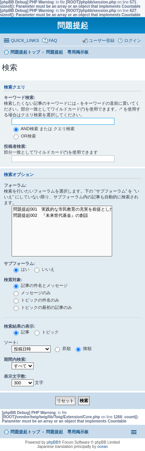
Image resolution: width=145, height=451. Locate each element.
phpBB (52, 442)
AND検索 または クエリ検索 (44, 128)
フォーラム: (15, 185)
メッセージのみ (32, 292)
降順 (84, 348)
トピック (46, 332)
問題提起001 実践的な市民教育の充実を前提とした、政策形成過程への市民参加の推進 (61, 209)
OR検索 (25, 136)
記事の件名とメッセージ (41, 285)
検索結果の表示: (19, 326)
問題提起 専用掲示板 (67, 431)
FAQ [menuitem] (53, 40)
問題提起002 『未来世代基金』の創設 (61, 216)
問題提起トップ (25, 431)
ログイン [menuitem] (132, 40)
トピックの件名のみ (36, 300)
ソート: (11, 342)
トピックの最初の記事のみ (43, 307)
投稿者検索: (15, 146)
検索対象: (13, 279)
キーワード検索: (19, 97)
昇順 (63, 348)
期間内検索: (15, 359)
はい (21, 269)
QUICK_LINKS (25, 40)
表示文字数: (15, 376)
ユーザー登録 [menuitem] (101, 40)
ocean (102, 446)
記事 (21, 332)
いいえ (44, 269)
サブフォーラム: (19, 263)
